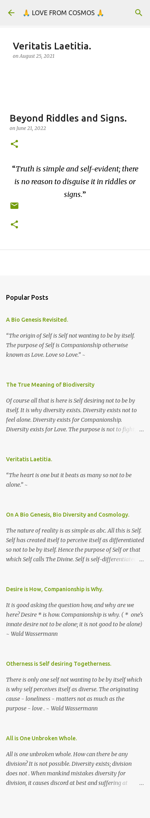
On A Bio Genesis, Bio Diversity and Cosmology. (67, 514)
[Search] (139, 12)
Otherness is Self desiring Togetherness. (58, 664)
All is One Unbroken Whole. (41, 738)
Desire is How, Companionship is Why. (54, 589)
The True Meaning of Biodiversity (50, 384)
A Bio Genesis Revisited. (37, 320)
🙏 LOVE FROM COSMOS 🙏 (63, 12)
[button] (14, 144)
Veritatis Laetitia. (29, 459)
